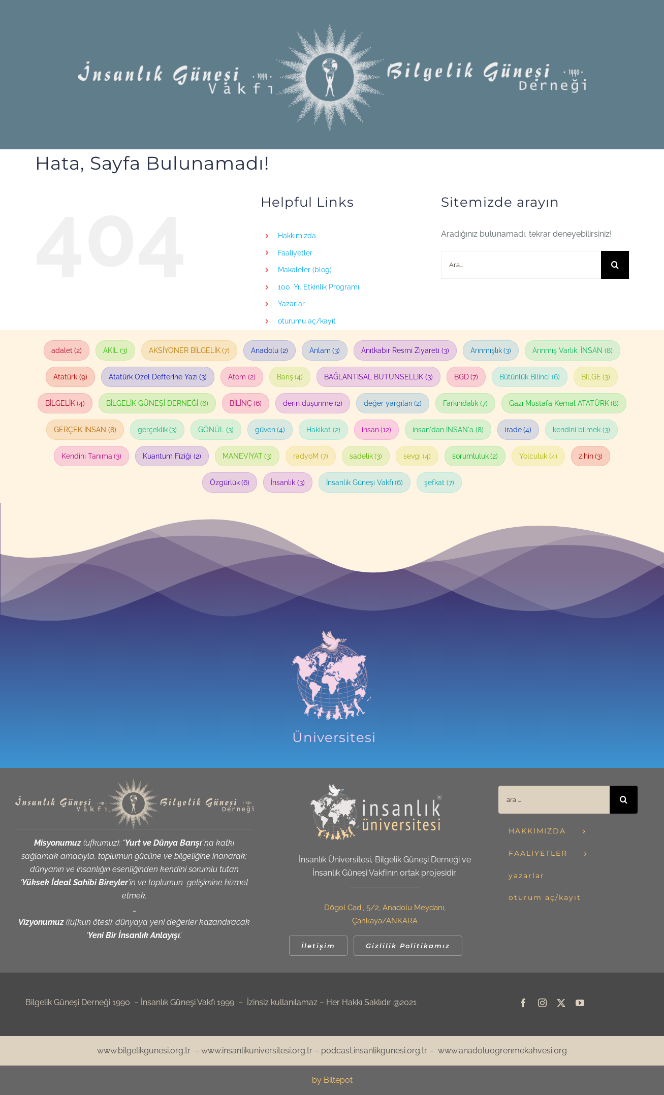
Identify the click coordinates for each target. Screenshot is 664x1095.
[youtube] (580, 1003)
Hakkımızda (297, 236)
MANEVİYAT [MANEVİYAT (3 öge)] (247, 456)
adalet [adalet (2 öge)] (66, 350)
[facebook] (523, 1003)
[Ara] (615, 265)
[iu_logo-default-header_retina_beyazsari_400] (376, 788)
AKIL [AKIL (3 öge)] (115, 350)
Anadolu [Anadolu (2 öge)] (269, 350)
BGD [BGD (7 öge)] (466, 377)
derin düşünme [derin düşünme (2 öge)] (312, 403)
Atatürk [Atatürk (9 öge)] (70, 377)
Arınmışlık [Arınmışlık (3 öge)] (491, 350)
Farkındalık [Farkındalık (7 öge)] (465, 403)
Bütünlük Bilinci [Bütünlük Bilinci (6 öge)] (529, 377)
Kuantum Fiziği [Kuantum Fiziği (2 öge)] (172, 456)
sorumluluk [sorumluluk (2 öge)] (475, 456)
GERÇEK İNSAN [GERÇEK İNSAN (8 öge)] (85, 430)
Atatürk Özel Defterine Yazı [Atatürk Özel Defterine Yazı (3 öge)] (158, 377)
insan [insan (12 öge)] (377, 430)
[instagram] (542, 1003)
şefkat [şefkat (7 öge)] (439, 482)
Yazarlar (291, 304)
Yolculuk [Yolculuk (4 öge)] (538, 456)
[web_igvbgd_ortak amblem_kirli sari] (134, 782)
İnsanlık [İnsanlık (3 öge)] (288, 482)
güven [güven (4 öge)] (270, 430)
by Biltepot (332, 1080)
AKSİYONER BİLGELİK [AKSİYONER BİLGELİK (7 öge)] (189, 350)
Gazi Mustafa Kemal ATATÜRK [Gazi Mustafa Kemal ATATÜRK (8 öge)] (564, 403)
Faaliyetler (295, 253)
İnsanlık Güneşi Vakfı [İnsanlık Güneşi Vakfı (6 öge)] (364, 482)
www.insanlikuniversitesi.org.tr (256, 1050)
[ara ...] (554, 800)
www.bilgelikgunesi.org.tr (144, 1050)
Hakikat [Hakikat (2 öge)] (323, 430)
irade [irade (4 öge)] (518, 430)
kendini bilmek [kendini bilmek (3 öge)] (581, 430)
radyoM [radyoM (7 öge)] (310, 456)
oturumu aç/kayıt (307, 321)
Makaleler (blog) (305, 270)
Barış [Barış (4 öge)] (290, 377)
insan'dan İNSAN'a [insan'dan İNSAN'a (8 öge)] (448, 430)
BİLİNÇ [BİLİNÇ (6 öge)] (246, 403)
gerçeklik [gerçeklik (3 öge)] (157, 430)
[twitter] (561, 1003)
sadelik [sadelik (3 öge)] (366, 456)
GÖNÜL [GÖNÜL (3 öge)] (216, 430)
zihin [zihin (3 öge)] (591, 456)
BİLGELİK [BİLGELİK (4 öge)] (65, 403)
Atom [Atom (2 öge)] (242, 377)
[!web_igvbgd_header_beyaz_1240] (332, 28)
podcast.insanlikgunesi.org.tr (374, 1050)
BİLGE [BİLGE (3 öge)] (596, 377)
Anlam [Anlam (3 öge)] (324, 350)
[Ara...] (521, 265)
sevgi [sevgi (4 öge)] (417, 456)
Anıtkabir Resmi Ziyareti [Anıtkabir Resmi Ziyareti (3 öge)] (405, 350)
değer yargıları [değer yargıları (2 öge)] (393, 403)
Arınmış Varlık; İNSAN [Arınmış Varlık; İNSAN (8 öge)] (572, 350)
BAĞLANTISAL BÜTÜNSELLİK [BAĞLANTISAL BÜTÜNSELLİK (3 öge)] (378, 377)
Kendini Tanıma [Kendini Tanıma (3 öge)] (91, 456)
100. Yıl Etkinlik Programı (318, 287)
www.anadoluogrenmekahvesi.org (502, 1050)
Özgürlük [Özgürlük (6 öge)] (230, 482)
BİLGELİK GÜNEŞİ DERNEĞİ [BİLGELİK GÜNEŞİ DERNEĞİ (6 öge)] (157, 403)
